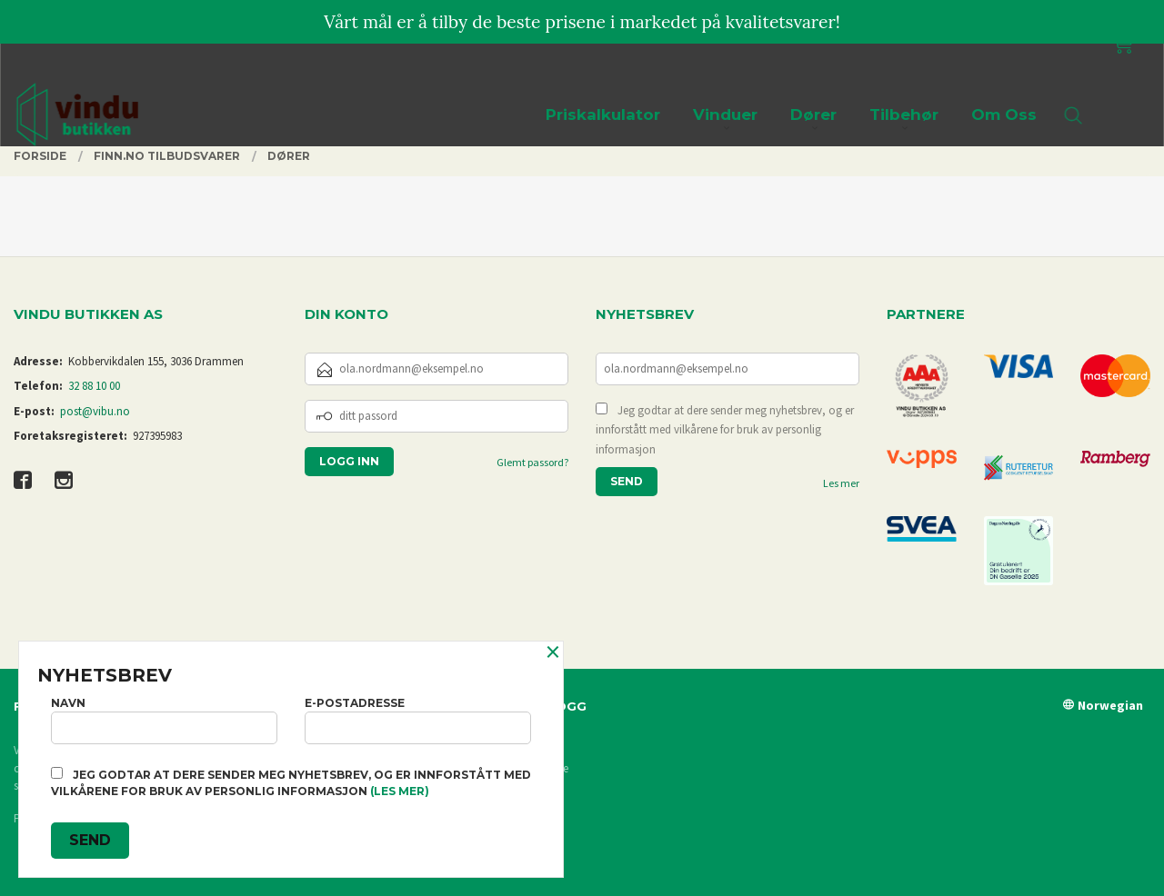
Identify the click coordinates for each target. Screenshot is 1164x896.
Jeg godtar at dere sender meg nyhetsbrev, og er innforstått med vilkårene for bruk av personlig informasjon (725, 430)
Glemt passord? (532, 462)
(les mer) (399, 791)
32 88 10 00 (94, 385)
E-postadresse (418, 720)
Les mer (841, 483)
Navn (164, 720)
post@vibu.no (95, 411)
